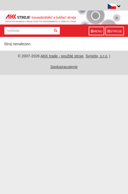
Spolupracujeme (64, 67)
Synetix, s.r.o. (97, 56)
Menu (96, 31)
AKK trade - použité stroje (62, 56)
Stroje (114, 31)
